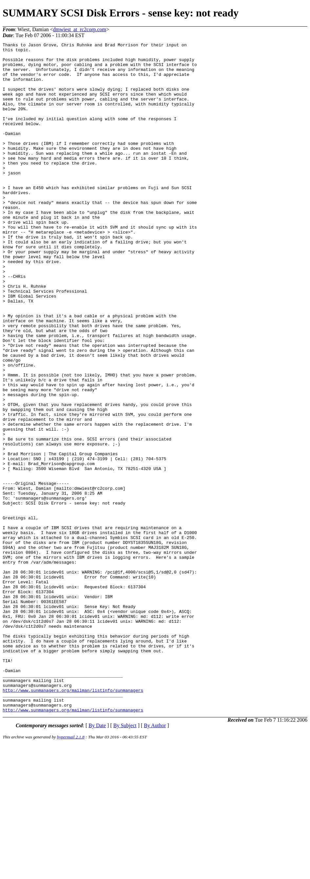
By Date (97, 859)
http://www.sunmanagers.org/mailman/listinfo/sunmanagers (73, 820)
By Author (155, 859)
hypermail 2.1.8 (71, 870)
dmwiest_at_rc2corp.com (79, 29)
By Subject (125, 859)
